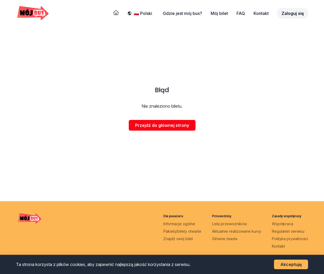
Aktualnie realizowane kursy (236, 231)
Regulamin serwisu (288, 231)
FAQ (240, 13)
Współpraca (282, 223)
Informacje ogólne (179, 223)
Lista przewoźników (229, 223)
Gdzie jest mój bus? (182, 13)
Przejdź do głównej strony (162, 125)
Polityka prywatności (290, 238)
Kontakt (261, 13)
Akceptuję (291, 264)
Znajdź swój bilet (178, 238)
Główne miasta (224, 238)
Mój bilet (219, 13)
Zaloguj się (292, 13)
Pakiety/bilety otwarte (182, 231)
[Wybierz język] (144, 13)
